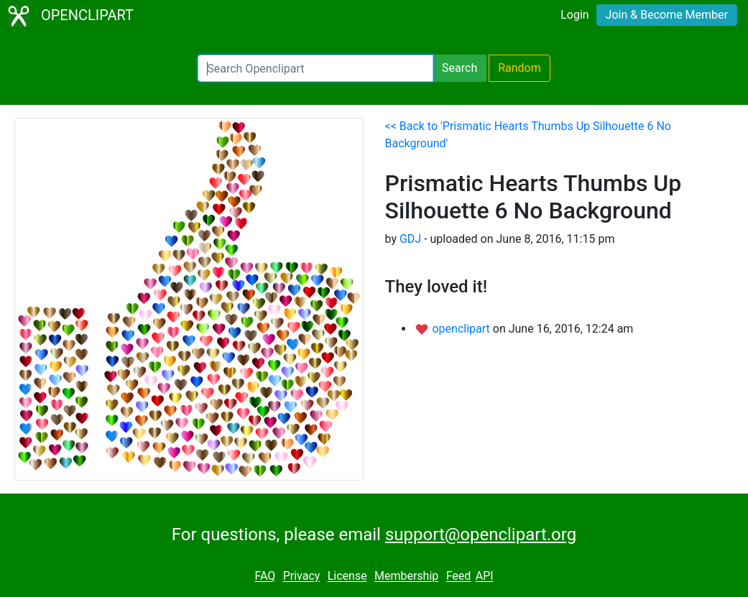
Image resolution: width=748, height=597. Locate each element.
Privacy (301, 576)
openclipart (462, 328)
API (485, 576)
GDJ (410, 239)
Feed (458, 576)
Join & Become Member (667, 15)
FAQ (264, 576)
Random (519, 68)
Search (459, 68)
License (347, 576)
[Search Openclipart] (315, 68)
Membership (406, 576)
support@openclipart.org (480, 534)
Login (574, 15)
